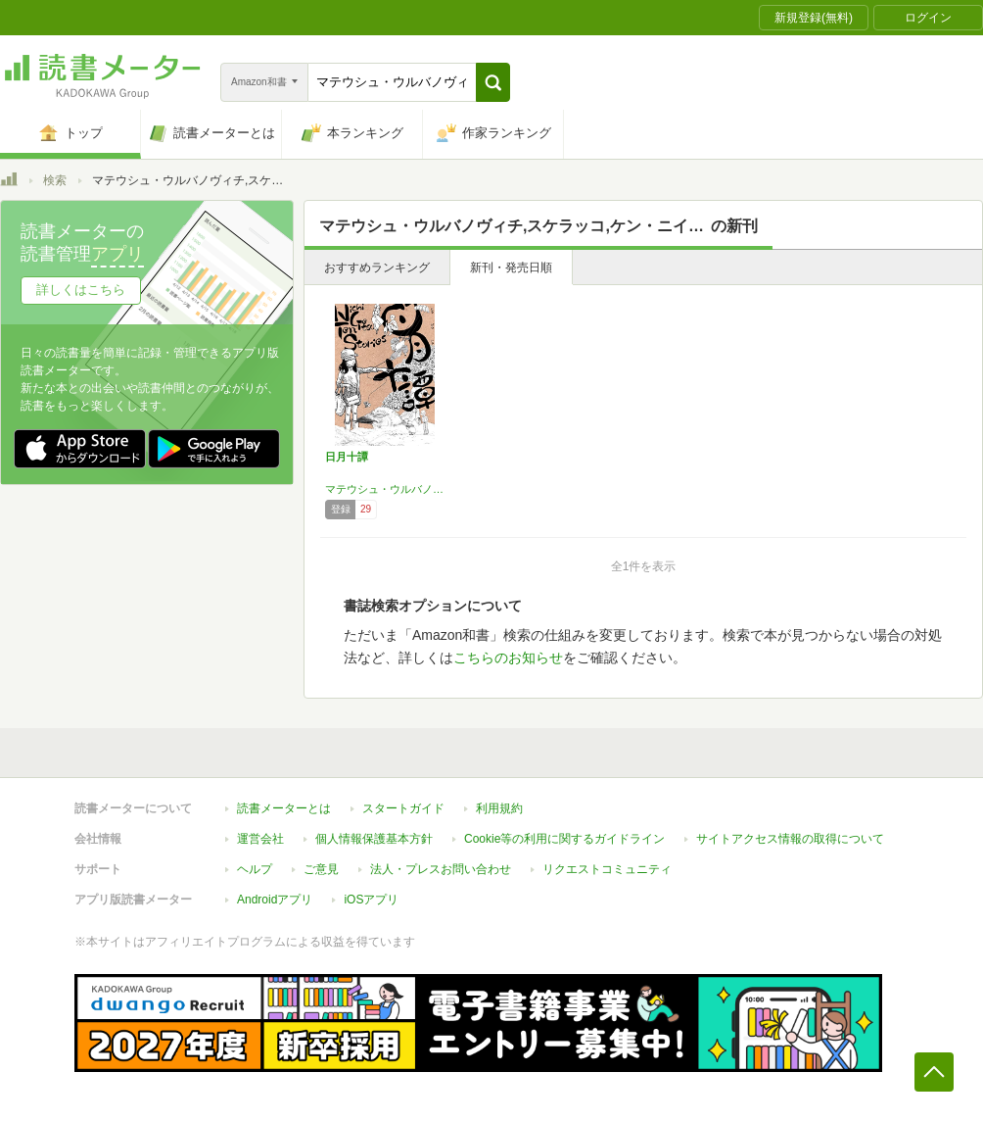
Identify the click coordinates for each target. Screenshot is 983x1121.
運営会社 (260, 839)
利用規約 (499, 808)
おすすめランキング (377, 267)
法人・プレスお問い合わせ (440, 869)
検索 (55, 180)
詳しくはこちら (80, 289)
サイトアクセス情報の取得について (790, 839)
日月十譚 (346, 457)
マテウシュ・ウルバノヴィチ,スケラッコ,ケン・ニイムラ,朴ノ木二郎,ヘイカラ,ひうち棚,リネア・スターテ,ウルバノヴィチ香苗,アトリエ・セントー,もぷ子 (385, 489)
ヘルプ (254, 869)
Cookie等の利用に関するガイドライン (564, 839)
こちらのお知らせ (508, 657)
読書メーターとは (284, 808)
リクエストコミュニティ (607, 869)
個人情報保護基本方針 (374, 839)
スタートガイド (403, 808)
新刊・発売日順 (511, 267)
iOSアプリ (371, 899)
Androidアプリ (274, 899)
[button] (493, 82)
